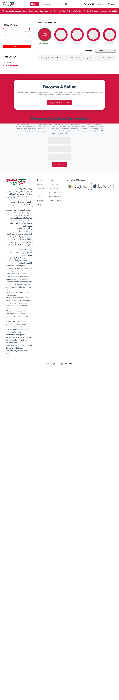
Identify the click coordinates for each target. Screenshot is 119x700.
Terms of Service (55, 530)
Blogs (39, 538)
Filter (16, 46)
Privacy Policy (54, 525)
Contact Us (59, 498)
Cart (101, 4)
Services (57, 11)
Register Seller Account (59, 436)
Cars (36, 11)
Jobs (41, 11)
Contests (48, 11)
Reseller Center (55, 534)
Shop (31, 11)
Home (24, 11)
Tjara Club (66, 11)
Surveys (40, 534)
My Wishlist (90, 4)
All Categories (12, 65)
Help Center (77, 11)
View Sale (113, 11)
